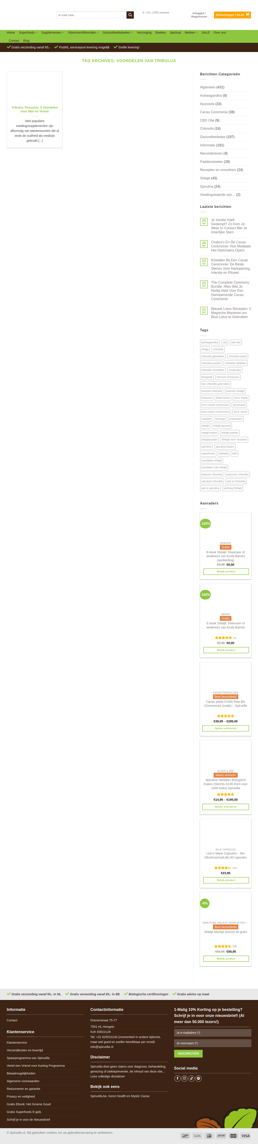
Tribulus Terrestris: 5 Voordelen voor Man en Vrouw (35, 109)
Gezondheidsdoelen (118, 32)
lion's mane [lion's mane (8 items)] (241, 397)
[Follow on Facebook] (177, 1078)
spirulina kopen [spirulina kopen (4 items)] (225, 446)
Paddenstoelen (211, 162)
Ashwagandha (211, 95)
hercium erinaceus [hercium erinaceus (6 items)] (228, 377)
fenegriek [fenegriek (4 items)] (207, 377)
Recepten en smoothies (218, 170)
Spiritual (175, 32)
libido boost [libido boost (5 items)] (223, 397)
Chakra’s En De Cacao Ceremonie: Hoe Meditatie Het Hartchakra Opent (231, 246)
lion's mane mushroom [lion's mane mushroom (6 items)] (215, 404)
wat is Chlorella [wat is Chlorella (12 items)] (236, 481)
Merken (191, 32)
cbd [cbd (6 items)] (225, 342)
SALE (206, 32)
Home (11, 32)
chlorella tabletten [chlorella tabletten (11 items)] (235, 363)
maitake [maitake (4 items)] (206, 418)
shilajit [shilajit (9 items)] (205, 425)
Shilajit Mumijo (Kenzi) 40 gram (225, 932)
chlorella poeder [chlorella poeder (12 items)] (211, 363)
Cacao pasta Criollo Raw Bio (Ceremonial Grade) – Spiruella (225, 703)
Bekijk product (226, 571)
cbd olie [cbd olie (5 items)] (236, 342)
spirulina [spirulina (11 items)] (206, 446)
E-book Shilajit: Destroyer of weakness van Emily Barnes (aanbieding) (225, 556)
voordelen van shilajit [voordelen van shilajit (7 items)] (214, 467)
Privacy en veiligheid (21, 1096)
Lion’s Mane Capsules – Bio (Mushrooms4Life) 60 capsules (226, 855)
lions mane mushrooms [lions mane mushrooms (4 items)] (215, 411)
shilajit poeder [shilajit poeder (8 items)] (229, 432)
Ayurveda (207, 104)
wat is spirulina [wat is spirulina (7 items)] (210, 488)
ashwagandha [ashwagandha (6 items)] (210, 342)
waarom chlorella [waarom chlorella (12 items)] (211, 474)
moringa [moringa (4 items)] (220, 418)
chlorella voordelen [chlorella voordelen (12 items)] (212, 370)
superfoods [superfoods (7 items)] (208, 453)
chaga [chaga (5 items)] (205, 349)
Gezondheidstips (213, 137)
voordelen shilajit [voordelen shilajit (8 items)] (211, 460)
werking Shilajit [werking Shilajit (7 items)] (232, 488)
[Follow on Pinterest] (198, 1078)
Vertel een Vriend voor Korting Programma (36, 1065)
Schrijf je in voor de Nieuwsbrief (28, 1119)
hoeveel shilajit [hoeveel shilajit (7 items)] (235, 391)
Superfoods (28, 32)
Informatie (207, 145)
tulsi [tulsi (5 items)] (234, 453)
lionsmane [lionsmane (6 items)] (239, 404)
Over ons (220, 32)
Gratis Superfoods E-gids (24, 1112)
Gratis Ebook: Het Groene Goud (29, 1104)
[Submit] (130, 15)
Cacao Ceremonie (214, 112)
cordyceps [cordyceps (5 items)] (234, 370)
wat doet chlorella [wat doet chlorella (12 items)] (212, 481)
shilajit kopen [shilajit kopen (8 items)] (209, 432)
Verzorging (144, 32)
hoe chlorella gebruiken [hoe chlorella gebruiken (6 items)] (215, 383)
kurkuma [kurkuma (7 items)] (206, 397)
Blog (26, 40)
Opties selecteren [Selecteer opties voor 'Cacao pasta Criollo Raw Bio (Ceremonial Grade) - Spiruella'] (226, 728)
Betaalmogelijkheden (21, 1073)
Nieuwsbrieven (211, 153)
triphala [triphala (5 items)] (223, 453)
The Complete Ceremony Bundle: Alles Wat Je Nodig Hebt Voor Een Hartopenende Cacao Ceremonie (230, 291)
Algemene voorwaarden (23, 1081)
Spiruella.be (99, 1096)
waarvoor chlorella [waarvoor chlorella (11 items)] (237, 474)
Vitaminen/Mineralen (83, 32)
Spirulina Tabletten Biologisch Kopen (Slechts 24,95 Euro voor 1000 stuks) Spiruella (225, 784)
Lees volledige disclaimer (108, 1076)
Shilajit (205, 178)
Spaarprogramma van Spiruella (28, 1058)
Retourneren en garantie (23, 1088)
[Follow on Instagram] (184, 1078)
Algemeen (208, 87)
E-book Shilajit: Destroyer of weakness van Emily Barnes (225, 625)
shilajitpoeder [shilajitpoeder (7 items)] (209, 439)
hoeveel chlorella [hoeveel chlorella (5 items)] (211, 391)
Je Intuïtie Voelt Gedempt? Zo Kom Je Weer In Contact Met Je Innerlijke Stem (229, 226)
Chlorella (207, 128)
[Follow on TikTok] (191, 1078)
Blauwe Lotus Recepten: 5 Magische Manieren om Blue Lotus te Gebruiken (231, 313)
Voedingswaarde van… (217, 194)
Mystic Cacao (140, 1096)
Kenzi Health (117, 1096)
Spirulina (206, 186)
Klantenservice (17, 1042)
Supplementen (52, 32)
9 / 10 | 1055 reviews (155, 12)
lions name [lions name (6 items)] (240, 411)
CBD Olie (207, 120)
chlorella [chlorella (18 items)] (218, 349)
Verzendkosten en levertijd (25, 1050)
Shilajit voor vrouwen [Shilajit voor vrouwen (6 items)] (234, 439)
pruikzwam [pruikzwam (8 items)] (235, 418)
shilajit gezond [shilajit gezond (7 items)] (222, 425)
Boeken (160, 32)
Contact (14, 40)
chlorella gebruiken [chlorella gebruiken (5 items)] (212, 356)
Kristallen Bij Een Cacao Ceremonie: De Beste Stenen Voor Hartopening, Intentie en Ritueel (230, 266)
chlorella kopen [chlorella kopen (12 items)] (237, 356)
